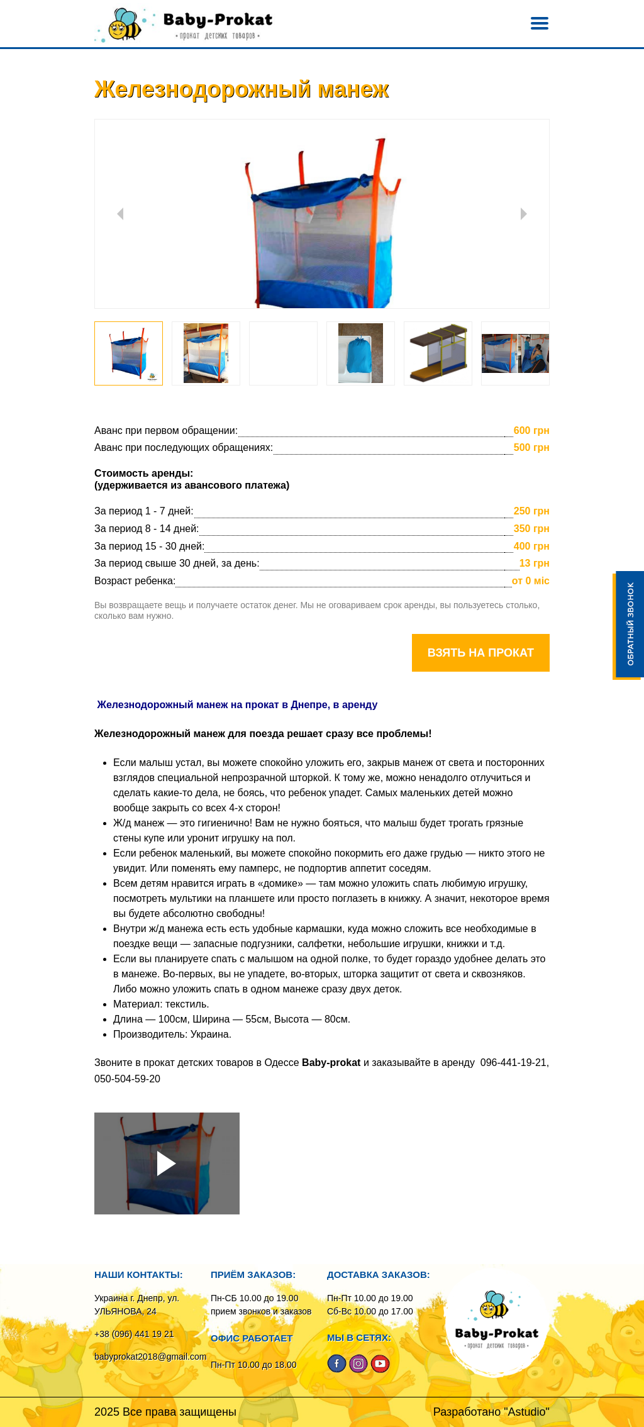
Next (524, 214)
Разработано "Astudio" (491, 1412)
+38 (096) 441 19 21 (134, 1334)
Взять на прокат (481, 653)
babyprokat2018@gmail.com (150, 1357)
